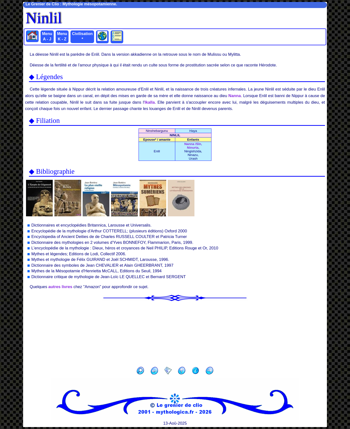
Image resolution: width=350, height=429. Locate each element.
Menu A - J (47, 36)
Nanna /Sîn (192, 144)
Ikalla (150, 102)
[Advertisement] (175, 332)
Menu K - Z (62, 36)
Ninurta (192, 147)
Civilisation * (82, 36)
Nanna (234, 95)
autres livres (60, 286)
